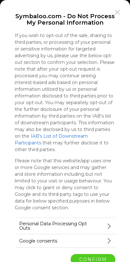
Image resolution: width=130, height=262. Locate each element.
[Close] (117, 12)
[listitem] (65, 226)
